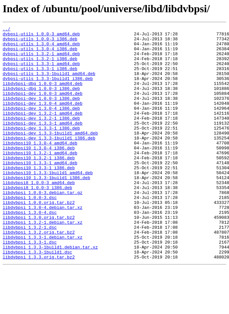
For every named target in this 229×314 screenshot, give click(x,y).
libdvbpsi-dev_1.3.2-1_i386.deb (41, 137)
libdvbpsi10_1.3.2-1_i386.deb (39, 184)
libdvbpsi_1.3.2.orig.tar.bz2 (39, 274)
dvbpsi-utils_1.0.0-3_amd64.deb (41, 36)
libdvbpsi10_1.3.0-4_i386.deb (39, 173)
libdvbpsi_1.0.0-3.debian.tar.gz (42, 226)
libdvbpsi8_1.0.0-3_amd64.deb (39, 214)
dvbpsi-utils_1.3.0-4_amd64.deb (41, 48)
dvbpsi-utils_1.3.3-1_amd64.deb (41, 71)
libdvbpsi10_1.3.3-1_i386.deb (39, 196)
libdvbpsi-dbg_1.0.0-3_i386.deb (41, 101)
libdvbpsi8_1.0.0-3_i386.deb (37, 220)
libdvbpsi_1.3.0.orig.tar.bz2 (39, 256)
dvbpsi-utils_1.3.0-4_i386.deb (40, 54)
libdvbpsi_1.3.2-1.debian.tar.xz (42, 262)
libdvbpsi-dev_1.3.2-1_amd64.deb (42, 131)
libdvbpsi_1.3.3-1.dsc (30, 286)
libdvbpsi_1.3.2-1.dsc (30, 268)
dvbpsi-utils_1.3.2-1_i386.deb (40, 65)
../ (6, 30)
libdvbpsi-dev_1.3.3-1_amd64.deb (42, 143)
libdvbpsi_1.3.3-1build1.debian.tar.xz (50, 291)
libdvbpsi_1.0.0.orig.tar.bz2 (39, 238)
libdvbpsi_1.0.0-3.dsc (30, 232)
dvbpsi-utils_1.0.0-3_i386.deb (40, 42)
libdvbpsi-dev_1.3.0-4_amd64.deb (42, 119)
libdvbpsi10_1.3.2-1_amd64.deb (40, 178)
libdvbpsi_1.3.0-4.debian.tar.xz (42, 244)
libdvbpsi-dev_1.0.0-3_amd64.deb (42, 107)
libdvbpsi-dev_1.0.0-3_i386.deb (41, 113)
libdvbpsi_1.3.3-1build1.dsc (37, 297)
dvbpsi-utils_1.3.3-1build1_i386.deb (48, 89)
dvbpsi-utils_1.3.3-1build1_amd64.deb (49, 83)
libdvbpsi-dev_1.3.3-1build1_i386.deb (49, 161)
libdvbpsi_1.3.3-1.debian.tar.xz (42, 280)
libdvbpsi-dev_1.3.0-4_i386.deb (41, 125)
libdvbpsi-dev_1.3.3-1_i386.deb (41, 149)
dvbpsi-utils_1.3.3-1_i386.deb (40, 77)
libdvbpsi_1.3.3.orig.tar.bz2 (39, 303)
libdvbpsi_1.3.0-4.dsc (30, 250)
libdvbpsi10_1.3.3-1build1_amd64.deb (48, 202)
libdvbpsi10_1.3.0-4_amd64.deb (40, 167)
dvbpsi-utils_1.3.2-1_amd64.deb (41, 59)
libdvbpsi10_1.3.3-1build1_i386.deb (46, 208)
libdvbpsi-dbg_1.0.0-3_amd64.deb (42, 95)
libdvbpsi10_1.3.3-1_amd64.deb (40, 190)
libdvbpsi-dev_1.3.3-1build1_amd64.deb (50, 155)
